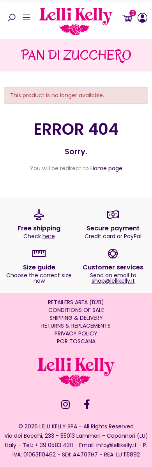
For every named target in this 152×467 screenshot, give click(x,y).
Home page (106, 168)
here (48, 236)
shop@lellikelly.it (113, 281)
